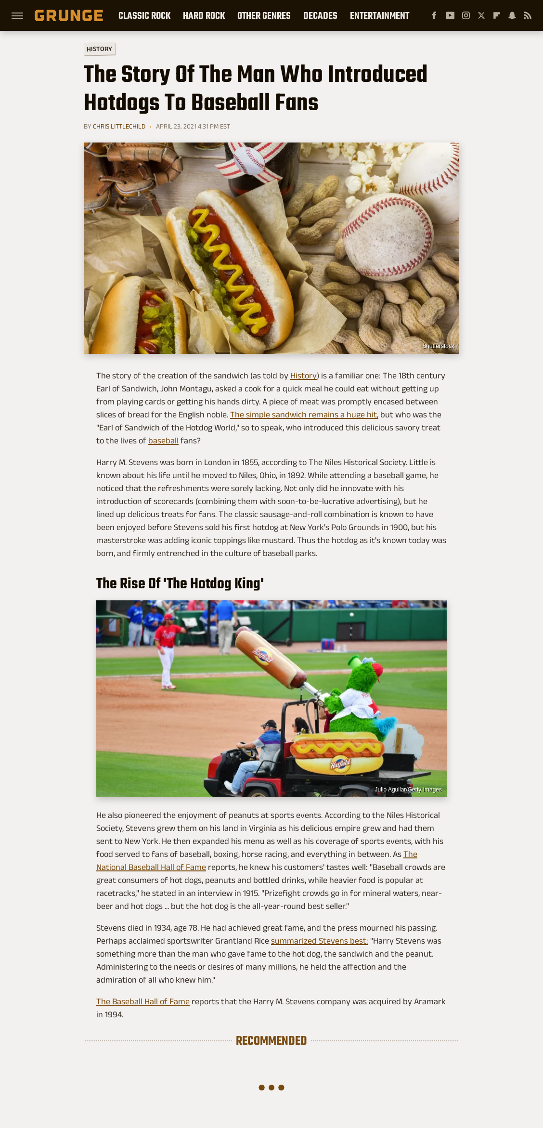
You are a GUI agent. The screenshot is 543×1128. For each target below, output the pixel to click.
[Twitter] (481, 15)
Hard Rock (204, 15)
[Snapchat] (512, 15)
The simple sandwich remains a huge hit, (304, 414)
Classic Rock (144, 15)
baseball (163, 440)
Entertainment (379, 15)
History (99, 48)
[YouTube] (450, 15)
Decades (320, 15)
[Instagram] (466, 15)
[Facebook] (434, 15)
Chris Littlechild (119, 126)
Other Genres (264, 15)
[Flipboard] (497, 15)
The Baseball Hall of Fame (143, 1001)
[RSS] (527, 15)
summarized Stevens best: (319, 941)
